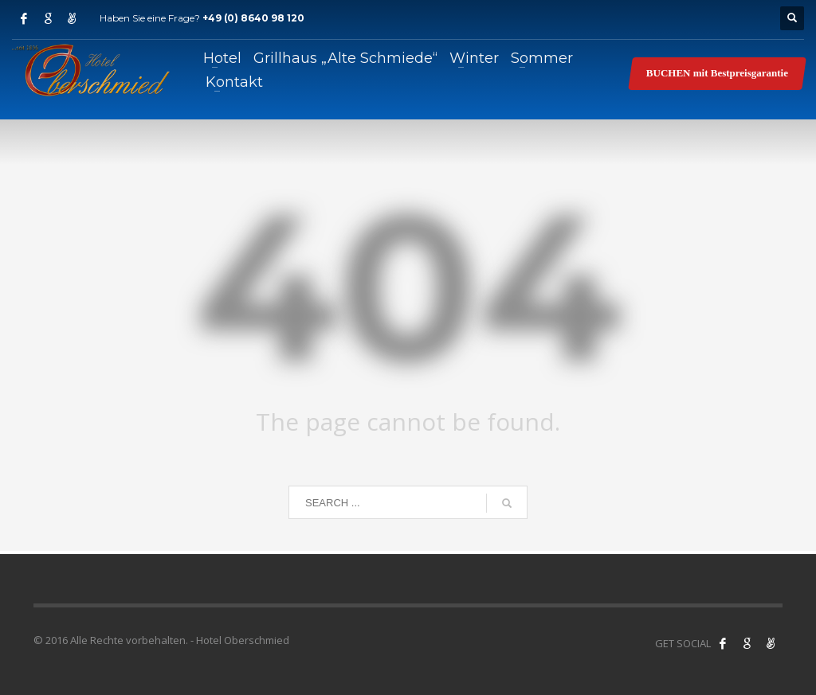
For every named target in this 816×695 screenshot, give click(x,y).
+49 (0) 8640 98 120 (253, 18)
